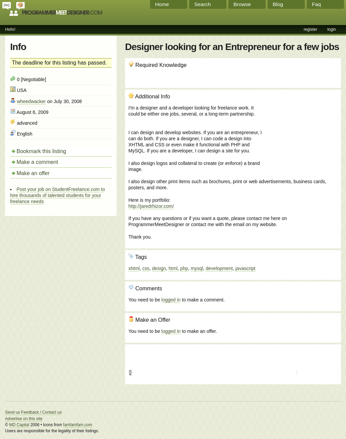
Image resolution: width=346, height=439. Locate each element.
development (219, 268)
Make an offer (33, 173)
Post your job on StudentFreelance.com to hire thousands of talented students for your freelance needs (57, 195)
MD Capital (19, 424)
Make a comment (37, 162)
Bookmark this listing (41, 151)
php (184, 268)
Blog (278, 4)
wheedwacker (31, 101)
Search (202, 4)
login (331, 29)
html (173, 268)
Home (162, 4)
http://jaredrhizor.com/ (151, 206)
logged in (171, 299)
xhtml (134, 268)
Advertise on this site (24, 418)
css (145, 268)
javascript (245, 268)
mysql (197, 268)
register (310, 29)
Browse (242, 4)
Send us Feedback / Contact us (33, 412)
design (159, 268)
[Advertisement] (301, 129)
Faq (316, 4)
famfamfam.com (77, 424)
